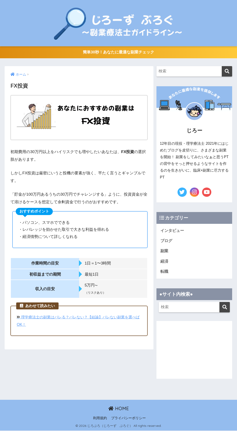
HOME (118, 409)
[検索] (227, 71)
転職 (164, 272)
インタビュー (172, 230)
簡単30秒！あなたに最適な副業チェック (118, 52)
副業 (164, 251)
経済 (164, 261)
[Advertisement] (194, 350)
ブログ (166, 241)
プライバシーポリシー (128, 418)
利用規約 (100, 418)
